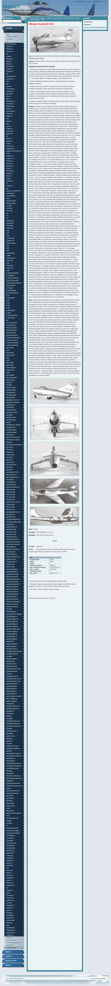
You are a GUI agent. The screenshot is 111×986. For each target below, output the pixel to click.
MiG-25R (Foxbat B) (11, 663)
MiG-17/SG (9, 442)
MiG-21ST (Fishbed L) (11, 596)
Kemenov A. (9, 141)
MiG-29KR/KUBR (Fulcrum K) (13, 726)
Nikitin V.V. (9, 873)
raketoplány (9, 937)
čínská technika (11, 948)
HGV (7, 41)
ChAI (7, 118)
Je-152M (8, 312)
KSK (7, 320)
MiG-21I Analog (10, 566)
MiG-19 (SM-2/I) (10, 499)
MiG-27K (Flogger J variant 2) (14, 696)
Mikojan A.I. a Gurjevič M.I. (13, 190)
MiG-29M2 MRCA (10, 736)
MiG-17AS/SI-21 (10, 462)
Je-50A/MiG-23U (10, 298)
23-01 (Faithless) (10, 195)
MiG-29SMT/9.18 (10, 758)
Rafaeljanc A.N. (10, 883)
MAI (7, 188)
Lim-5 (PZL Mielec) (11, 325)
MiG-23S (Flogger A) (11, 636)
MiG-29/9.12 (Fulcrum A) (12, 706)
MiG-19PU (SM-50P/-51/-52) (13, 522)
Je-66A (8, 302)
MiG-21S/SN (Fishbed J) (12, 589)
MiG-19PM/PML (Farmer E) (13, 519)
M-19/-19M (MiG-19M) (12, 342)
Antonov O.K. (9, 51)
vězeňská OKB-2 (10, 930)
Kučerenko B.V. (10, 171)
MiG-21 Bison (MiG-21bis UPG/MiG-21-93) (13, 542)
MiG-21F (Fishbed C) (11, 554)
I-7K (7, 213)
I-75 (7, 218)
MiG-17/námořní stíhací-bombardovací (13, 440)
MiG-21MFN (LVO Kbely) (12, 574)
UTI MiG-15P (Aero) (11, 843)
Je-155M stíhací (10, 317)
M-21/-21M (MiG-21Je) (12, 345)
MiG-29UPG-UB (10, 773)
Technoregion (10, 915)
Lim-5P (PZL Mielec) (11, 330)
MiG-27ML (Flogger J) (11, 701)
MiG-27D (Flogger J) (11, 693)
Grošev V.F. (9, 108)
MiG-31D (8, 788)
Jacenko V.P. (9, 131)
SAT (7, 887)
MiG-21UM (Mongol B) (12, 604)
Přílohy (8, 952)
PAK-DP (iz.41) (10, 810)
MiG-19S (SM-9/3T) (11, 529)
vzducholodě (9, 945)
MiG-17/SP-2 (9, 457)
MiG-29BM (9, 716)
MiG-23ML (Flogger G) (12, 626)
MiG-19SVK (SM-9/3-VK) (12, 539)
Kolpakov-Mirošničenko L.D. (14, 151)
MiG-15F (8, 422)
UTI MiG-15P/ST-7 (10, 845)
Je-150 (8, 305)
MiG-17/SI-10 (9, 447)
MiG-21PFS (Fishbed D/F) (12, 584)
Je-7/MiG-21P (9, 288)
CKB (7, 83)
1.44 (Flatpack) (10, 193)
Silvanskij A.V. (10, 895)
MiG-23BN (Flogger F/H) (12, 619)
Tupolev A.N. (9, 922)
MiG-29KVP (9, 728)
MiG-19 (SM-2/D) (10, 494)
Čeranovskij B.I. (10, 88)
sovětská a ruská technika (54, 18)
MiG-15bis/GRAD (10, 397)
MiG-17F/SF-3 (9, 467)
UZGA (7, 925)
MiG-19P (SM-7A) (10, 517)
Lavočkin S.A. (9, 181)
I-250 (7, 235)
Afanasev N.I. (9, 46)
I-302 (7, 245)
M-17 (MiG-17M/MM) (12, 340)
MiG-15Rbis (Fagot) (11, 429)
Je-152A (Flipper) (10, 310)
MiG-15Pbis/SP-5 (10, 427)
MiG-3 (8, 350)
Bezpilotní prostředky (11, 36)
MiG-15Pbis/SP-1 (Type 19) (13, 424)
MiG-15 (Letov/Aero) (11, 377)
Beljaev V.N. (9, 64)
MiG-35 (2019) (10, 798)
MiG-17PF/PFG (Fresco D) (12, 477)
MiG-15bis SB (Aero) (11, 412)
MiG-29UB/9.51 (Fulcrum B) (13, 763)
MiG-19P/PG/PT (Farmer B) (13, 512)
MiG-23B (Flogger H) (11, 616)
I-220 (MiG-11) (10, 220)
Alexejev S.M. (10, 49)
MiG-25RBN (9, 673)
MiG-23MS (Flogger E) (12, 631)
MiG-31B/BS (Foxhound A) (13, 783)
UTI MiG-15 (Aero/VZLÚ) (12, 828)
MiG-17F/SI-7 (9, 469)
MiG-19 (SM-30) (10, 509)
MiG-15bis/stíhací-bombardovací (11, 410)
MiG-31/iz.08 (9, 780)
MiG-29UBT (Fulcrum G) (12, 768)
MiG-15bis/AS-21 (10, 392)
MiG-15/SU (9, 382)
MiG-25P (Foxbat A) (11, 646)
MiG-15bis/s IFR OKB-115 (12, 400)
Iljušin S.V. (9, 121)
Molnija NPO (9, 855)
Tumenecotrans (10, 920)
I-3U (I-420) (9, 210)
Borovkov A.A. (10, 78)
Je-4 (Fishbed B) (10, 275)
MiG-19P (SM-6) (10, 514)
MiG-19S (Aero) (10, 524)
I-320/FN (8, 255)
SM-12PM (9, 820)
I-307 (7, 250)
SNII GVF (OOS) (10, 897)
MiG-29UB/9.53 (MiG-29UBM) (14, 766)
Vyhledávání (7, 18)
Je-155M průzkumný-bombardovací (12, 316)
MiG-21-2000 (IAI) (11, 546)
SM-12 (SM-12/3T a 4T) (12, 818)
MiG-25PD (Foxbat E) (11, 649)
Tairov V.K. (9, 910)
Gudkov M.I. (9, 116)
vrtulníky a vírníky (11, 940)
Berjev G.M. (9, 68)
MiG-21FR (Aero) (10, 564)
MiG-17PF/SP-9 (10, 479)
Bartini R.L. (9, 61)
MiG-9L (8, 372)
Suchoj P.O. (9, 902)
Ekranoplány (9, 39)
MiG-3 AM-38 (9, 352)
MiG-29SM (9, 751)
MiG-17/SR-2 (9, 459)
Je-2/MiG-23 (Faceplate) (12, 273)
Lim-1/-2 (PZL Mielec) (11, 322)
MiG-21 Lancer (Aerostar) (13, 544)
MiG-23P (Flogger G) (11, 634)
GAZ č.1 (8, 98)
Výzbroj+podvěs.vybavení (13, 942)
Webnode (103, 978)
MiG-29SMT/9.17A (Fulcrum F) (14, 756)
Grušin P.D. (9, 113)
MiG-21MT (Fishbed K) (12, 576)
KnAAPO (8, 143)
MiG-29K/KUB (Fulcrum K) (13, 723)
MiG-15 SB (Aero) (11, 387)
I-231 (7, 233)
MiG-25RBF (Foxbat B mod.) (13, 668)
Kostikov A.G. (10, 161)
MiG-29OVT (9, 743)
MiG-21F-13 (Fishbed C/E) (13, 556)
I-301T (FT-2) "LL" (10, 240)
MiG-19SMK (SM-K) (11, 532)
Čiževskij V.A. (9, 93)
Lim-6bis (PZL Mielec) (12, 335)
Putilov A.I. (9, 880)
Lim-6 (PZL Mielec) (11, 332)
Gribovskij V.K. (10, 103)
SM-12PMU (9, 823)
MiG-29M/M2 (9, 733)
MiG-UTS (8, 808)
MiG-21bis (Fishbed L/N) (12, 549)
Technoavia (9, 912)
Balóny (8, 34)
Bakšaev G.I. (9, 59)
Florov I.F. (8, 96)
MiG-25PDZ (9, 656)
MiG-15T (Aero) (10, 434)
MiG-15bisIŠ (9, 415)
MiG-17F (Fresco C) (11, 464)
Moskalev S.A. (10, 860)
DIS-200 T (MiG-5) (10, 203)
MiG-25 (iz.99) (10, 641)
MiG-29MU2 (9, 741)
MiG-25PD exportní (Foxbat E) (14, 651)
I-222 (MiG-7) (9, 225)
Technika (42, 18)
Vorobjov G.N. (10, 935)
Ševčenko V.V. (10, 907)
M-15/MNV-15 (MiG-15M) (13, 337)
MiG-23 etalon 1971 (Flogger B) (14, 614)
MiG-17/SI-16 (9, 449)
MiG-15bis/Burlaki (11, 395)
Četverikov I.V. (10, 91)
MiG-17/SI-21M (10, 454)
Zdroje (8, 965)
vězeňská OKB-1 (10, 927)
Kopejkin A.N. (10, 156)
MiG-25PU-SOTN (10, 661)
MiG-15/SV (9, 385)
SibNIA (8, 892)
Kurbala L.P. (9, 173)
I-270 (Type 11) (10, 238)
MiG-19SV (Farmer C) (11, 536)
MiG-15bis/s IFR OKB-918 (12, 402)
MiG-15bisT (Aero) (11, 419)
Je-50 (7, 295)
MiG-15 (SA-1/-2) (10, 380)
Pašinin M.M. (10, 875)
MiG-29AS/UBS (10, 713)
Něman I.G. (9, 863)
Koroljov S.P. (9, 158)
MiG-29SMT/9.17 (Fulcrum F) (13, 753)
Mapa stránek (96, 1)
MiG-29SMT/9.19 (10, 761)
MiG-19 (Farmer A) (11, 484)
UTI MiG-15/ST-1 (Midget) (12, 830)
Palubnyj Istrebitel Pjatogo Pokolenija (13, 813)
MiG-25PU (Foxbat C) (11, 658)
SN (7, 825)
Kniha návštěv (11, 961)
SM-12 (8, 815)
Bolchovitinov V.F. (11, 76)
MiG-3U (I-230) (10, 355)
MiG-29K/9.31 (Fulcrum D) (13, 721)
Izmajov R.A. (9, 128)
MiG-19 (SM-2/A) (10, 489)
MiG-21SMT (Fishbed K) (12, 594)
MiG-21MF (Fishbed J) (12, 571)
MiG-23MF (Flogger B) (12, 624)
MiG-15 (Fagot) (10, 375)
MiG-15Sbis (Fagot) (11, 432)
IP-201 (8, 270)
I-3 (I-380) (9, 205)
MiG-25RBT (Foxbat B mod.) (13, 681)
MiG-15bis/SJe (10, 407)
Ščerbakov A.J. (10, 905)
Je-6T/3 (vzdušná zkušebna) (13, 283)
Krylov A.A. (9, 168)
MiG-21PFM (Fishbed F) (12, 581)
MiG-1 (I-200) (9, 347)
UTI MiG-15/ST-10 (10, 835)
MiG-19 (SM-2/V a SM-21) (13, 502)
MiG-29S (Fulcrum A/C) (12, 746)
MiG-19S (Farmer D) (11, 527)
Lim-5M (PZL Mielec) (11, 327)
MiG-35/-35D (9, 795)
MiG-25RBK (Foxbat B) (12, 671)
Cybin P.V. (9, 86)
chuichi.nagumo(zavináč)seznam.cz (96, 27)
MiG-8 (8, 360)
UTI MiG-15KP (9, 840)
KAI (7, 136)
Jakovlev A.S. (9, 133)
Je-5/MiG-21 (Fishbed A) (12, 278)
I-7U (7, 215)
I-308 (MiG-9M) (10, 253)
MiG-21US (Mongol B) (12, 606)
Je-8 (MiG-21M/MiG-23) (12, 293)
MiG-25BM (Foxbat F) (11, 644)
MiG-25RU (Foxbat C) (11, 688)
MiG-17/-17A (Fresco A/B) (13, 437)
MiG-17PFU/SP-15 (10, 482)
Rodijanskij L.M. (10, 885)
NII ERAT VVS (9, 870)
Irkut (7, 123)
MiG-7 (8, 357)
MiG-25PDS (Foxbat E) (12, 653)
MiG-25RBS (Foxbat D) (12, 676)
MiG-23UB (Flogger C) (12, 639)
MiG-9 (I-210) (9, 362)
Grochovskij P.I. (10, 111)
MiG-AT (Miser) (10, 803)
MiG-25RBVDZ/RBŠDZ (11, 686)
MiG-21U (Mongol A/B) (12, 599)
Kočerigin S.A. (10, 146)
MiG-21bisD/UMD (10, 551)
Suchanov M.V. (10, 900)
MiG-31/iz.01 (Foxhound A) (13, 775)
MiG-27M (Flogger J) (11, 698)
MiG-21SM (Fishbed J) (12, 591)
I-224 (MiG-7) (9, 228)
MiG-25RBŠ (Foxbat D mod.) (13, 678)
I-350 (7, 263)
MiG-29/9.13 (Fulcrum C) (12, 708)
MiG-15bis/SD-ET (10, 405)
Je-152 (8, 307)
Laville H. (8, 178)
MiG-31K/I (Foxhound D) (12, 790)
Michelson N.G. (10, 850)
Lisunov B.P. (9, 185)
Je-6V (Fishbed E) (10, 285)
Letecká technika (68, 18)
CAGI (7, 81)
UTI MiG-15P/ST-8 (10, 848)
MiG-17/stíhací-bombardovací (14, 444)
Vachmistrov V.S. (11, 932)
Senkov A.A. (9, 890)
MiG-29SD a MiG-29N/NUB (13, 748)
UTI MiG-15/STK (10, 838)
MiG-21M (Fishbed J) (11, 569)
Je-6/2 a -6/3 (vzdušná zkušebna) (12, 281)
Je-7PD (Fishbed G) (11, 290)
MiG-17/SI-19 (9, 452)
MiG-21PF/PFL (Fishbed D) (12, 579)
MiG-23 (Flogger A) (11, 611)
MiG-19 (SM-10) (10, 504)
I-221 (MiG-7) (9, 223)
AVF (7, 54)
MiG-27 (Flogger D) (11, 691)
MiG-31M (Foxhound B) (12, 793)
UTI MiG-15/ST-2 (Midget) (12, 833)
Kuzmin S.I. (9, 176)
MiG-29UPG (9, 770)
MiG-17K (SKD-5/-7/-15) (12, 472)
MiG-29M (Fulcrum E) (12, 731)
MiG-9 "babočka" (11, 367)
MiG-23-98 (9, 609)
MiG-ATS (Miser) (10, 805)
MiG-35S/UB (9, 800)
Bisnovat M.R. (10, 71)
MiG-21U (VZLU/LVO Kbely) (13, 601)
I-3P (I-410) (9, 208)
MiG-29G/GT (9, 718)
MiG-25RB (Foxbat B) (11, 666)
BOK (7, 73)
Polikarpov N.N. (10, 878)
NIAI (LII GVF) (9, 865)
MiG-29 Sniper (10, 703)
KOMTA (8, 153)
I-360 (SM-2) (9, 265)
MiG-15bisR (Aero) (11, 417)
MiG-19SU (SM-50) (11, 534)
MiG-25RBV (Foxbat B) (12, 683)
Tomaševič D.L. (10, 917)
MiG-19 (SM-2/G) (10, 497)
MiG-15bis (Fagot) (11, 390)
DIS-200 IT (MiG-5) (11, 200)
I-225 (7, 230)
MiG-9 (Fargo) (10, 365)
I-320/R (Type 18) (10, 258)
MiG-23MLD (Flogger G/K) (12, 629)
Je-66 (7, 300)
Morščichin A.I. (10, 858)
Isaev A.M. (9, 126)
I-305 (7, 248)
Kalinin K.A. (9, 138)
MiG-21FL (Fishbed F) (11, 561)
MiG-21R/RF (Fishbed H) (12, 586)
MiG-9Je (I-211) (10, 370)
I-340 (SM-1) (9, 260)
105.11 (8, 198)
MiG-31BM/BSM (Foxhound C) (14, 785)
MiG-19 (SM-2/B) (10, 492)
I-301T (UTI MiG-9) (11, 243)
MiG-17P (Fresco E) (11, 474)
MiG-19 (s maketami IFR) (12, 487)
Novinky (8, 956)
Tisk (89, 1)
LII (6, 183)
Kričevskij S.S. (10, 166)
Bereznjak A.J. (10, 66)
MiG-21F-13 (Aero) (11, 559)
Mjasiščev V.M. (10, 853)
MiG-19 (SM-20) (10, 507)
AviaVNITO (8, 56)
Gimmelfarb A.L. (10, 101)
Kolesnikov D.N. (10, 148)
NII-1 (7, 868)
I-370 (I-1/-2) (9, 268)
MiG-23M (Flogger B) (11, 621)
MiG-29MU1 (9, 738)
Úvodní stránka (33, 18)
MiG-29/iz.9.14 (10, 711)
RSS (104, 1)
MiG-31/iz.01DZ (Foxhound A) (14, 778)
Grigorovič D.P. (10, 106)
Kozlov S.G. (9, 163)
